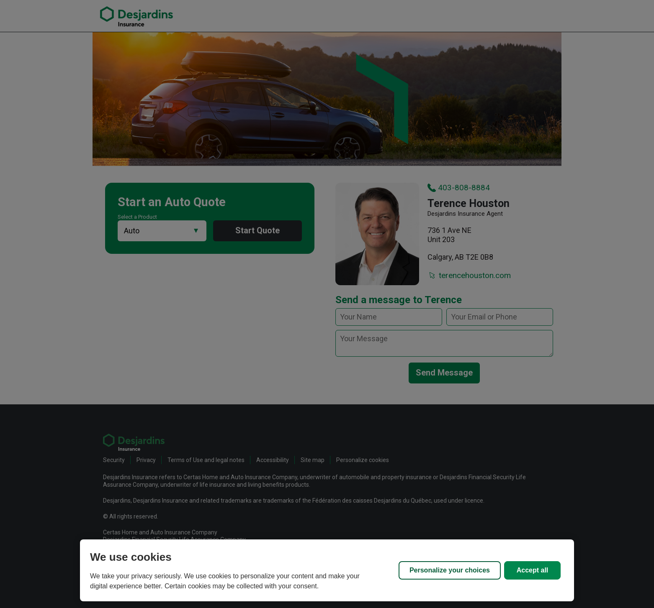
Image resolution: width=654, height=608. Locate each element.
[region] (327, 570)
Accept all (532, 570)
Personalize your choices (449, 570)
